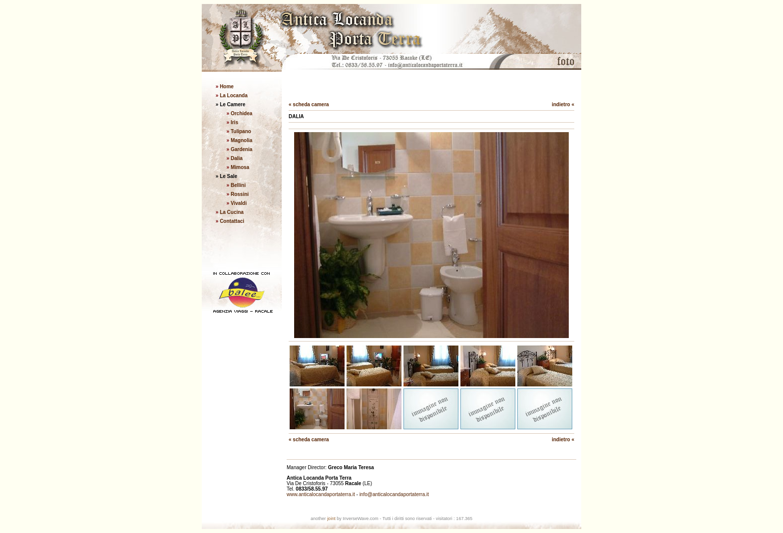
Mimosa (240, 167)
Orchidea (241, 113)
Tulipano (241, 131)
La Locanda (232, 95)
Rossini (240, 194)
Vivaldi (239, 203)
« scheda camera (309, 104)
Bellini (238, 185)
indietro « (563, 104)
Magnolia (241, 140)
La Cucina (232, 212)
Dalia (237, 158)
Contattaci (232, 221)
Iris (234, 122)
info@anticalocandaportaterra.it (394, 494)
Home (226, 86)
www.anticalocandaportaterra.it (321, 494)
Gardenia (241, 149)
